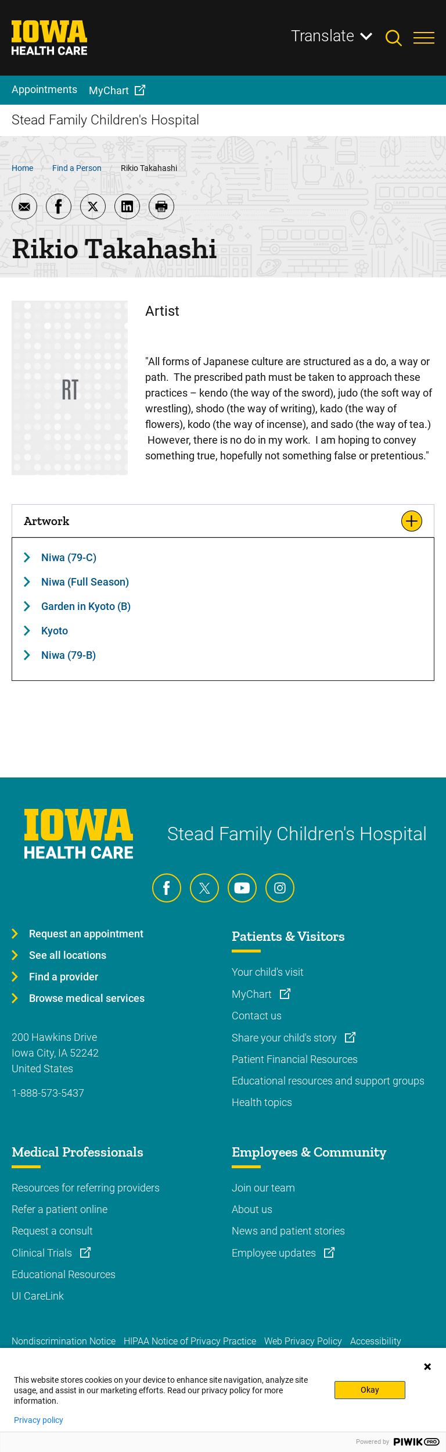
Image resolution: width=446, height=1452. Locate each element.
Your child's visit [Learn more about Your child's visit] (268, 972)
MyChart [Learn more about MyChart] (253, 994)
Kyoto (54, 631)
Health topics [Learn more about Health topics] (262, 1102)
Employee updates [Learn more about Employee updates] (275, 1253)
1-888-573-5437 (48, 1093)
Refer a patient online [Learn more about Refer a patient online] (59, 1209)
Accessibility (375, 1341)
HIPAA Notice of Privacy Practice (190, 1341)
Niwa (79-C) (68, 557)
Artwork (46, 520)
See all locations (67, 955)
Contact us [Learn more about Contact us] (257, 1015)
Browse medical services (87, 998)
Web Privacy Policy (303, 1341)
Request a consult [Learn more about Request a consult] (52, 1231)
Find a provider (63, 977)
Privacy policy (38, 1420)
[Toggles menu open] (423, 38)
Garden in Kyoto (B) (86, 606)
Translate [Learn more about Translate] (322, 36)
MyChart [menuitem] (109, 90)
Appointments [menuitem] (44, 89)
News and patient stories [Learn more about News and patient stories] (288, 1231)
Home (22, 168)
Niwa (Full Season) (85, 582)
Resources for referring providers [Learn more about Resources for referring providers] (86, 1188)
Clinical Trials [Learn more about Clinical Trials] (43, 1253)
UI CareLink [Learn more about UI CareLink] (38, 1296)
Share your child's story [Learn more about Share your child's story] (285, 1038)
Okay (370, 1389)
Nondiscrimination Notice (64, 1341)
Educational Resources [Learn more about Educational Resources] (64, 1274)
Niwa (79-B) (68, 655)
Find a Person (77, 168)
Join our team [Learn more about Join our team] (263, 1188)
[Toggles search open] (399, 38)
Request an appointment (86, 933)
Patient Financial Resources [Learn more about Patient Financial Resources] (295, 1059)
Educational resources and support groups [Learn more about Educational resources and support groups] (328, 1081)
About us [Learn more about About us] (252, 1209)
